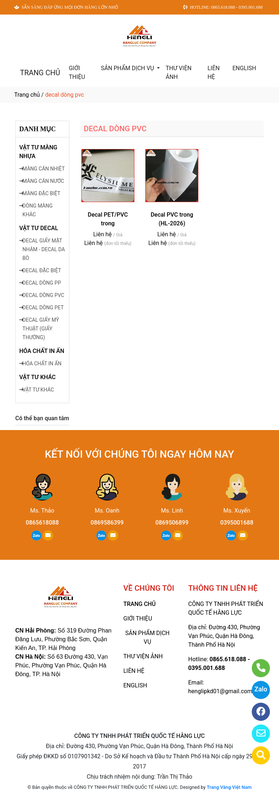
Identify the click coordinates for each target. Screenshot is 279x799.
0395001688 (236, 522)
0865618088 (42, 522)
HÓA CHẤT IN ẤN (41, 351)
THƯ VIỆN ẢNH (178, 72)
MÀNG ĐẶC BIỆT (41, 193)
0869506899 (172, 522)
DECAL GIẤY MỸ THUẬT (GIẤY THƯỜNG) (41, 328)
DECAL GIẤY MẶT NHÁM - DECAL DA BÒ (44, 249)
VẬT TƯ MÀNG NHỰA (38, 152)
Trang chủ (27, 94)
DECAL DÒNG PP (42, 283)
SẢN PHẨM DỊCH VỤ (128, 68)
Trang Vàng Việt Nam (229, 787)
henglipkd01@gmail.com (220, 691)
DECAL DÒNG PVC (43, 295)
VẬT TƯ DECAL (38, 228)
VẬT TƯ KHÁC (37, 377)
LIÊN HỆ (213, 72)
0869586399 (107, 522)
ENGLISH (244, 68)
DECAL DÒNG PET (43, 307)
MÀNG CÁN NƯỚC (43, 181)
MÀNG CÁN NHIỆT (44, 169)
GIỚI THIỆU (77, 72)
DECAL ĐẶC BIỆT (42, 270)
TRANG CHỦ (40, 72)
